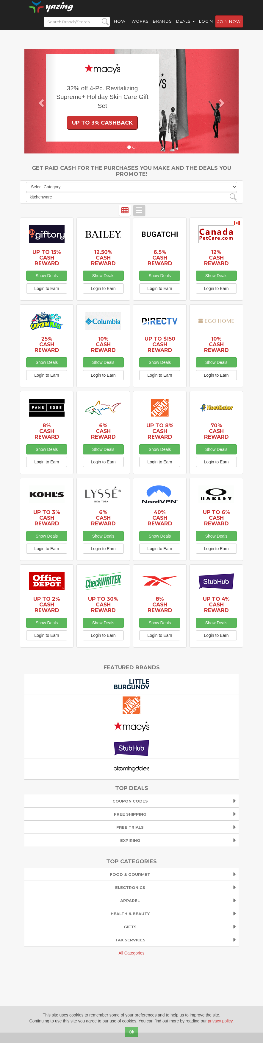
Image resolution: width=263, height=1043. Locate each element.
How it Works (131, 26)
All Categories (131, 953)
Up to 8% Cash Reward (159, 431)
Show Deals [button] (47, 275)
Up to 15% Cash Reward (46, 257)
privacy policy (220, 1021)
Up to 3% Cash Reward (46, 518)
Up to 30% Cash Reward (103, 604)
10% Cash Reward (103, 344)
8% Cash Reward (47, 431)
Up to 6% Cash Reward (216, 518)
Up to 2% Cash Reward (46, 604)
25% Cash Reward (47, 344)
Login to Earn (46, 288)
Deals (185, 26)
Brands (162, 26)
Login (206, 26)
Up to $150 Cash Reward (160, 344)
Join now (229, 27)
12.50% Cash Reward (103, 257)
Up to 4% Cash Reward (216, 604)
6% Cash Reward (103, 431)
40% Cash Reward (160, 518)
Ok (131, 1032)
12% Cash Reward (216, 257)
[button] (40, 101)
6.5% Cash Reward (160, 257)
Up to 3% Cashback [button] (102, 122)
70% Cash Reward (216, 431)
